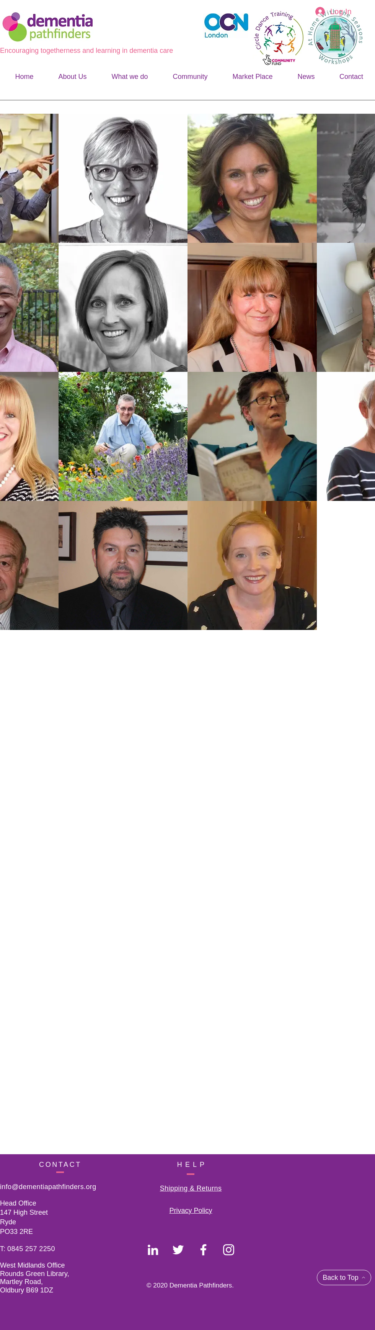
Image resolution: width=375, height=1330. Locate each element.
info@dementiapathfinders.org (48, 1187)
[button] (336, 26)
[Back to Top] (344, 1277)
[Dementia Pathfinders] (152, 1249)
